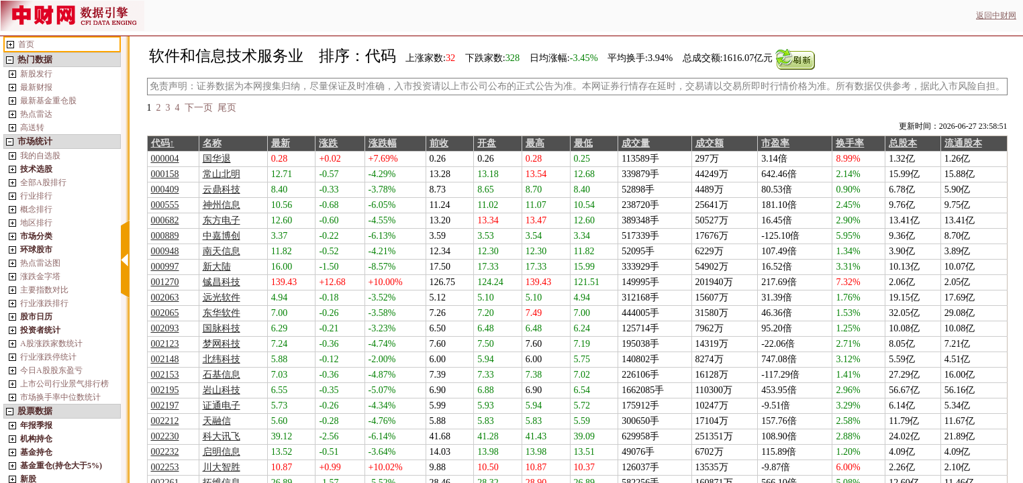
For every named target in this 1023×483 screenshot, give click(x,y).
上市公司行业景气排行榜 (64, 383)
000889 (165, 236)
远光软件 (221, 297)
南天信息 (221, 251)
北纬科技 (221, 359)
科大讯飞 (221, 436)
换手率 (850, 143)
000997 (165, 267)
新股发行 (36, 73)
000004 (165, 159)
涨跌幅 (383, 143)
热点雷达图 (40, 263)
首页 (26, 44)
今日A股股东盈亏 (51, 370)
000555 (165, 205)
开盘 (486, 143)
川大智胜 (221, 467)
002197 (165, 405)
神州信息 (221, 205)
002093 (165, 328)
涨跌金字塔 (40, 276)
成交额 (709, 143)
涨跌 (328, 143)
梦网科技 (221, 344)
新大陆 (217, 267)
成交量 (636, 143)
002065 (165, 313)
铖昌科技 (221, 282)
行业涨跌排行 (44, 303)
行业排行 (36, 196)
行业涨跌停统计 (48, 357)
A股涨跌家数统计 (51, 343)
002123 (165, 344)
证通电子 (221, 405)
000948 (165, 251)
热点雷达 (36, 114)
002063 (165, 297)
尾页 (226, 108)
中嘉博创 (221, 236)
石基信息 (221, 375)
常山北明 (221, 174)
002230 (165, 436)
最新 (280, 143)
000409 (165, 189)
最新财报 (36, 87)
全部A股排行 (43, 182)
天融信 (217, 421)
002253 (165, 467)
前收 (439, 143)
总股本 (903, 143)
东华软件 (221, 313)
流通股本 (963, 143)
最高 (535, 143)
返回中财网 (996, 15)
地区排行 (36, 222)
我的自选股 (40, 155)
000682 (165, 220)
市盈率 (775, 143)
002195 (165, 390)
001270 (165, 282)
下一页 (199, 108)
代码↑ (163, 143)
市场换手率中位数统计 (60, 397)
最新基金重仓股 (48, 100)
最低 (583, 143)
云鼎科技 (221, 189)
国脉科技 (221, 328)
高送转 (32, 127)
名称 (212, 143)
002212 (165, 421)
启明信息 (221, 452)
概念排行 (36, 209)
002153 (165, 375)
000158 (165, 174)
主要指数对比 (44, 289)
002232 (165, 452)
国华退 (217, 159)
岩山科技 (221, 390)
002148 (165, 359)
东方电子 (221, 220)
